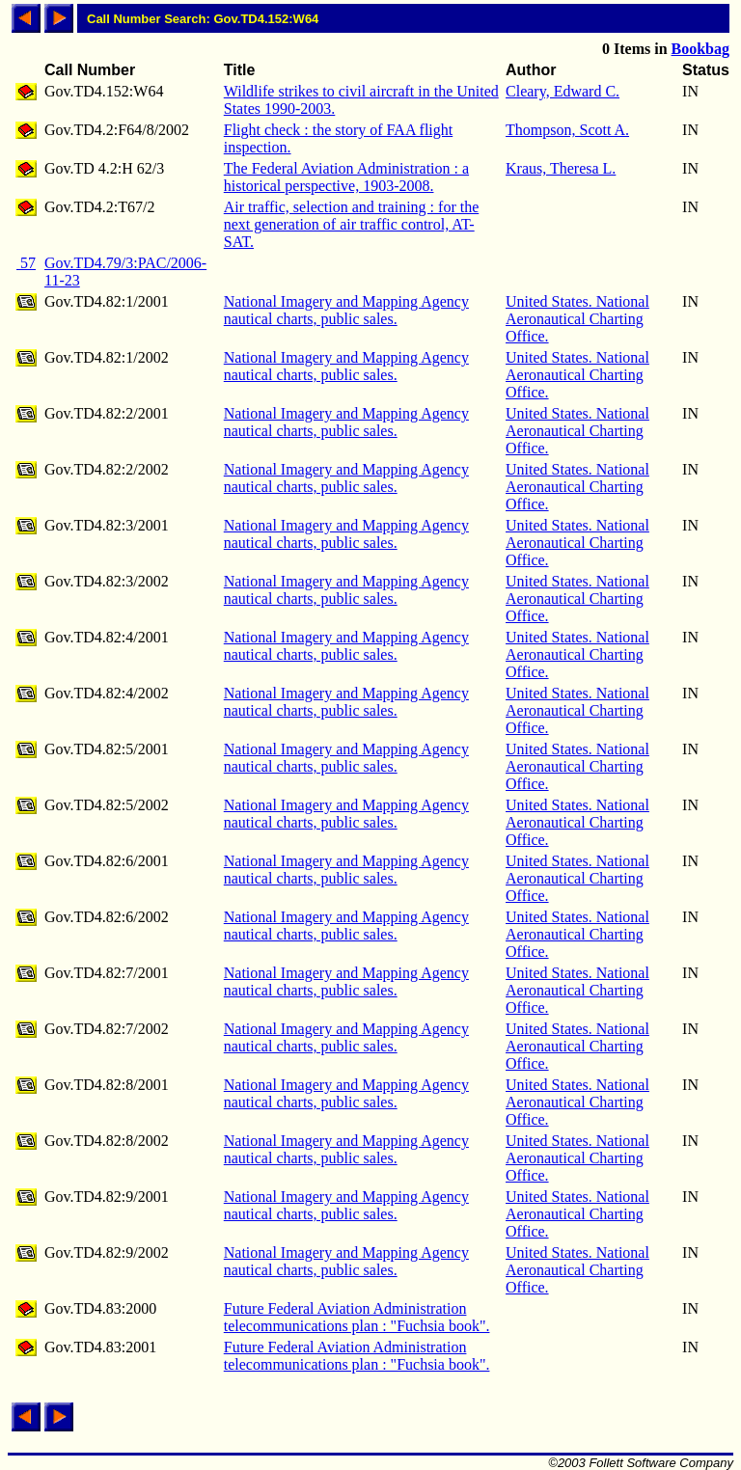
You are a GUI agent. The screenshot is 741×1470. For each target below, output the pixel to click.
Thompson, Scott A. (567, 130)
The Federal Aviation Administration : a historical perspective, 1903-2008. (346, 177)
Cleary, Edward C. (562, 91)
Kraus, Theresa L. (561, 168)
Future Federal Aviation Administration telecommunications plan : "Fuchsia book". (357, 1317)
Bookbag (700, 49)
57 (26, 263)
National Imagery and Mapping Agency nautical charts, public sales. (346, 310)
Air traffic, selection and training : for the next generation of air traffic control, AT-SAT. (352, 224)
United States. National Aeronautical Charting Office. (577, 318)
